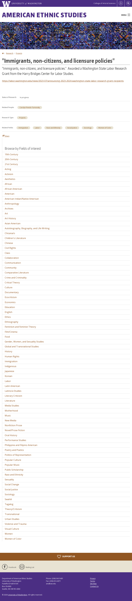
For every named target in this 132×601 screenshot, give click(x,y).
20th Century (11, 159)
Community (10, 267)
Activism (9, 174)
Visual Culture (12, 528)
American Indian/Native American (22, 198)
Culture (8, 287)
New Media (10, 420)
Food (7, 336)
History (8, 351)
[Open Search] (128, 3)
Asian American (12, 223)
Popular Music (12, 464)
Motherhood (11, 410)
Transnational (12, 514)
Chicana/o (10, 233)
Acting (8, 169)
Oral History (11, 435)
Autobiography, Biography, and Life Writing (27, 228)
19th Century (11, 154)
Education (10, 307)
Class (7, 252)
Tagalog (9, 504)
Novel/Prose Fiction (15, 430)
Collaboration (12, 257)
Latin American (12, 386)
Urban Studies (12, 519)
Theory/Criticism (13, 509)
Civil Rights (10, 247)
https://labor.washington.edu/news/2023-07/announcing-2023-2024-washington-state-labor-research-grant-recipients (63, 80)
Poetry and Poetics (14, 450)
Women (9, 533)
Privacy (93, 578)
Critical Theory (12, 282)
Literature (10, 400)
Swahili (8, 499)
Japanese (9, 371)
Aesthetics (10, 179)
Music (8, 415)
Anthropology (12, 203)
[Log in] (121, 3)
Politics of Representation (18, 454)
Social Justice (72, 128)
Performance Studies (15, 440)
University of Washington (17, 595)
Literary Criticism (13, 395)
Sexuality (9, 479)
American (9, 193)
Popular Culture (13, 459)
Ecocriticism (11, 297)
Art (6, 213)
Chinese (9, 243)
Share (6, 136)
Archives (9, 208)
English (8, 312)
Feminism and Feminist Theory (20, 326)
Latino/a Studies (13, 390)
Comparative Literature (17, 272)
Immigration (23, 128)
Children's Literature (15, 238)
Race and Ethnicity (53, 128)
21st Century (11, 164)
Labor (37, 128)
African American (13, 188)
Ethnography (11, 321)
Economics (10, 302)
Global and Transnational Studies (22, 346)
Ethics (8, 316)
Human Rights (12, 356)
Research (9, 53)
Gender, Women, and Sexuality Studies (24, 341)
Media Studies (12, 405)
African (8, 183)
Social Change (12, 484)
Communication (13, 262)
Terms (92, 581)
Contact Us (94, 586)
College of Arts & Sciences (104, 3)
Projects (19, 53)
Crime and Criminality (16, 277)
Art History (10, 218)
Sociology (87, 128)
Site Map (93, 583)
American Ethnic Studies (44, 15)
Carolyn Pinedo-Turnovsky (30, 107)
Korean (8, 376)
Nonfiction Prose (13, 425)
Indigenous (10, 366)
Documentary (12, 292)
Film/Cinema (11, 331)
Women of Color (104, 128)
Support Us (66, 557)
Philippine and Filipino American (21, 445)
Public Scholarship (14, 469)
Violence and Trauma (15, 523)
